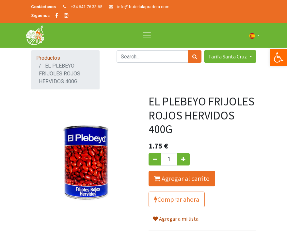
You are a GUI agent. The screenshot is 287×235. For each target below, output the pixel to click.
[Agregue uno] (183, 159)
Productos (48, 58)
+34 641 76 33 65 (86, 6)
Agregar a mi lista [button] (176, 218)
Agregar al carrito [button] (182, 178)
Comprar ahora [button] (176, 199)
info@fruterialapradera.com (143, 6)
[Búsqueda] (194, 56)
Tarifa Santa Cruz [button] (228, 56)
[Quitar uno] (155, 159)
